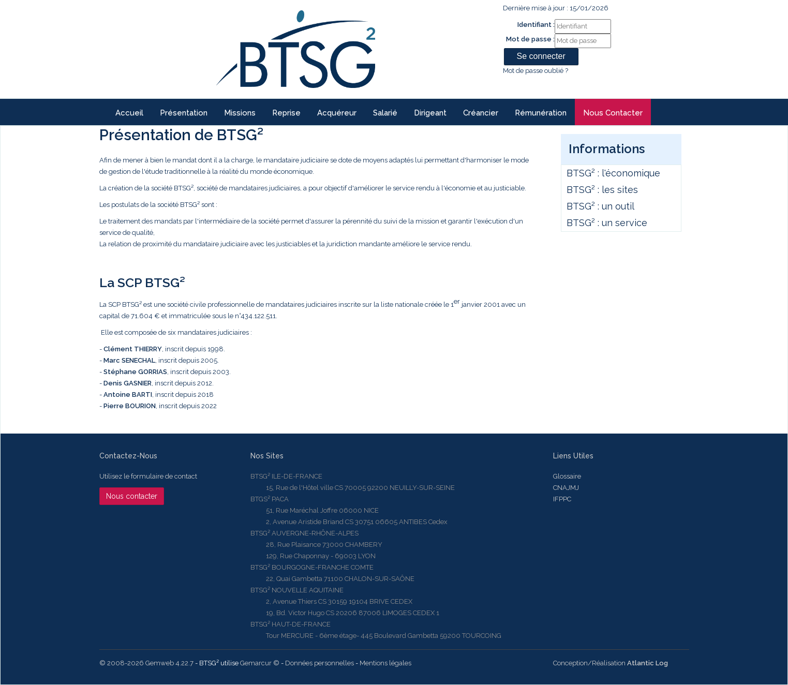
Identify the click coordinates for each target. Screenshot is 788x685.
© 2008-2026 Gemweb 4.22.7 (146, 663)
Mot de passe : (530, 39)
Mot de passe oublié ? (535, 71)
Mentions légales (385, 663)
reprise (286, 112)
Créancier (480, 112)
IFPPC (562, 499)
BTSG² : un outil (600, 206)
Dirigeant (430, 112)
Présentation (183, 112)
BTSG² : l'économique (613, 173)
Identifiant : (536, 24)
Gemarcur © (259, 663)
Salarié (385, 112)
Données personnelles (319, 663)
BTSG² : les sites (602, 189)
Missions (240, 112)
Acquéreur (336, 112)
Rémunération (541, 112)
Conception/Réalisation (610, 663)
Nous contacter (613, 112)
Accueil (129, 112)
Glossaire (567, 476)
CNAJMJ (566, 488)
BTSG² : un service (607, 222)
